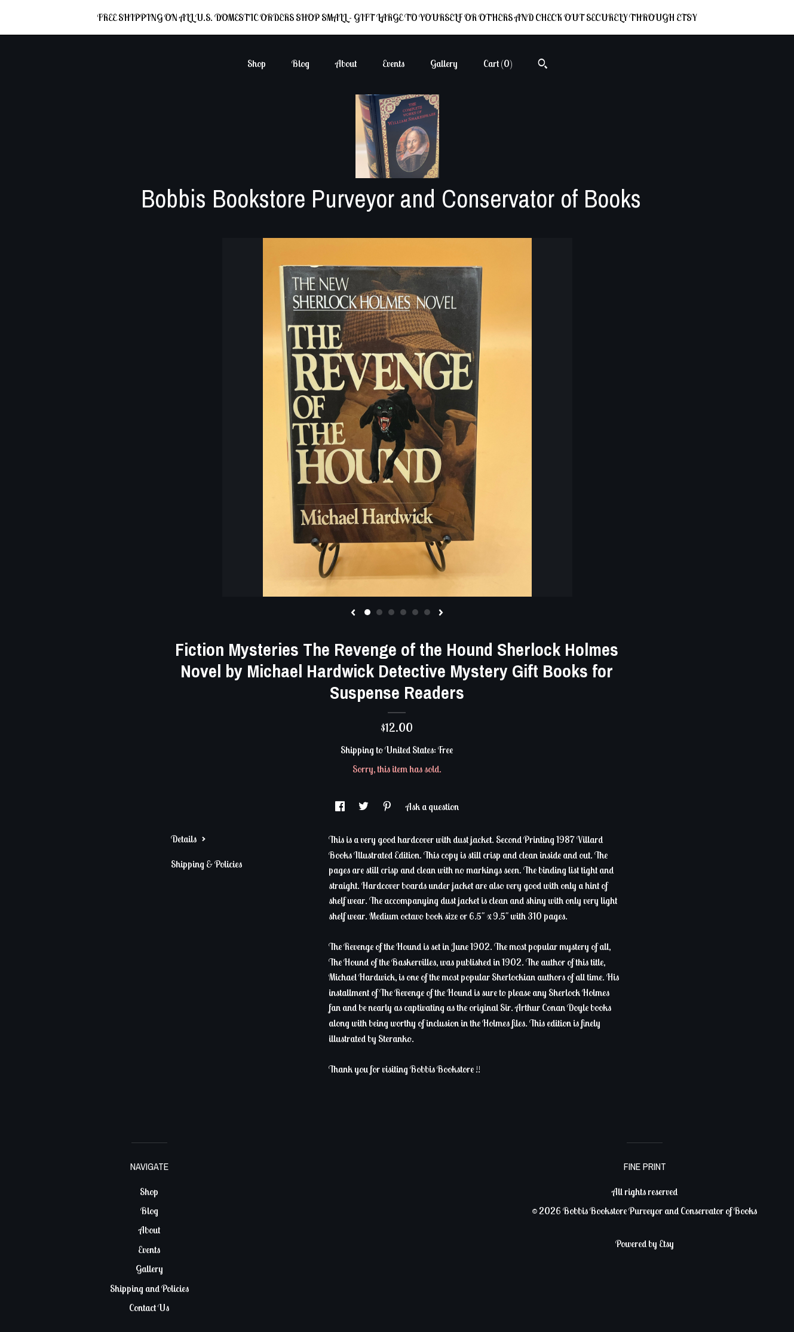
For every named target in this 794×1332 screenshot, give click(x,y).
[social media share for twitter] (364, 806)
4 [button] (403, 612)
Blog (300, 63)
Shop (256, 63)
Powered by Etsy (644, 1243)
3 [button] (391, 612)
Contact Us (149, 1307)
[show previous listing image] (353, 613)
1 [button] (367, 612)
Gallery (444, 63)
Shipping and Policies (149, 1288)
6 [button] (427, 612)
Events (393, 63)
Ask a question (432, 806)
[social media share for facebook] (341, 806)
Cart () (498, 63)
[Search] (542, 65)
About (346, 63)
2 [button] (379, 612)
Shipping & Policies (206, 864)
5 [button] (415, 612)
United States (409, 750)
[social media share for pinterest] (388, 806)
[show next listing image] (441, 613)
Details (188, 839)
